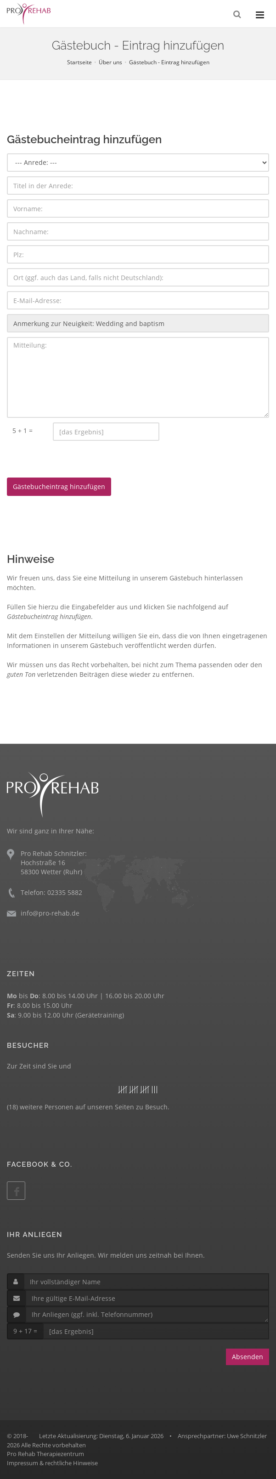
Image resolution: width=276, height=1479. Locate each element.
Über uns (110, 62)
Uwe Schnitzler (247, 1436)
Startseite (79, 62)
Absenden (247, 1356)
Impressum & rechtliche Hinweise (52, 1463)
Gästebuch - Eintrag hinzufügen (169, 62)
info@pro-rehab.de (50, 913)
